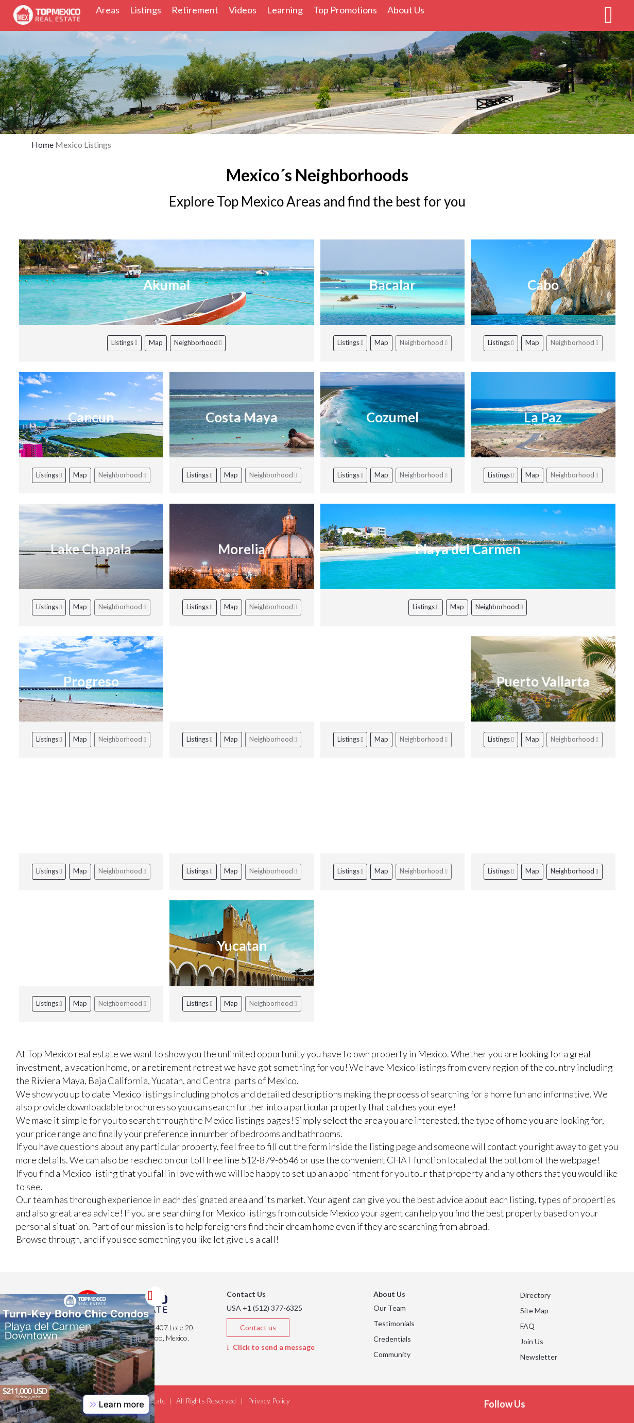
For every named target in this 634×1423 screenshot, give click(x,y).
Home (42, 144)
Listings (124, 342)
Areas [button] (110, 9)
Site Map (534, 1310)
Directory (535, 1295)
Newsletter (538, 1356)
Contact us (258, 1327)
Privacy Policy (269, 1400)
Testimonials (394, 1323)
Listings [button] (148, 9)
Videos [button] (245, 9)
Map (156, 342)
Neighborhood (198, 342)
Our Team (389, 1308)
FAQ (527, 1326)
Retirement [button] (198, 9)
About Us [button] (408, 9)
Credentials (392, 1338)
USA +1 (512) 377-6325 (264, 1308)
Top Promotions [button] (347, 9)
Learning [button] (287, 9)
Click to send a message (270, 1347)
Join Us (531, 1341)
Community (391, 1354)
